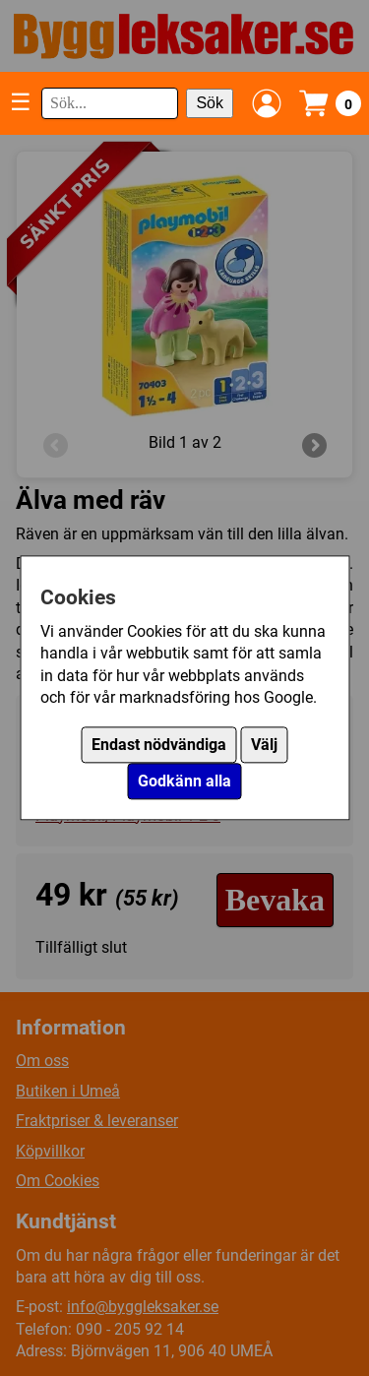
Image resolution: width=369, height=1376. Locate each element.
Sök (209, 102)
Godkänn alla (184, 782)
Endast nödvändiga (159, 745)
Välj (264, 745)
